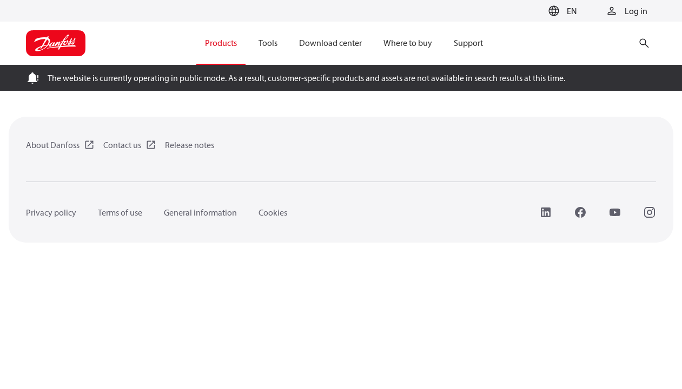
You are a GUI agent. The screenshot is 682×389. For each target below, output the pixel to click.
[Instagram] (649, 212)
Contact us (122, 144)
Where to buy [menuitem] (407, 42)
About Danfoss (53, 144)
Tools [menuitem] (268, 42)
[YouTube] (614, 212)
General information (200, 212)
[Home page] (55, 43)
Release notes (189, 144)
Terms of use (120, 212)
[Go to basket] (526, 11)
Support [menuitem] (468, 42)
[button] (561, 10)
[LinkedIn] (545, 212)
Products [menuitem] (221, 42)
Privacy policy (51, 212)
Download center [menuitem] (330, 42)
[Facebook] (580, 212)
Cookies (273, 212)
